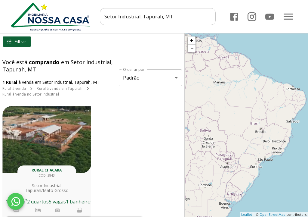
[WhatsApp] (15, 201)
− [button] (191, 48)
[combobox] (158, 16)
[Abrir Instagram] (252, 16)
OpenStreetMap (272, 214)
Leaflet (246, 214)
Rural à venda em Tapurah (59, 88)
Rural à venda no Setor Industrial (30, 94)
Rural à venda (14, 88)
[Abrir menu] (288, 16)
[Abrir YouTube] (269, 16)
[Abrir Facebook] (234, 16)
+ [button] (191, 40)
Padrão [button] (131, 77)
